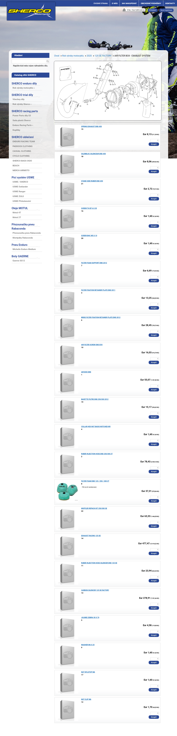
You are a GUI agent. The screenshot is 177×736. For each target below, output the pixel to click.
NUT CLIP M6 (86, 699)
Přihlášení (152, 10)
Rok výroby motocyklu (73, 55)
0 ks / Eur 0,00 (136, 10)
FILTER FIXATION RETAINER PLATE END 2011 (98, 290)
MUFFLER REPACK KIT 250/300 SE (94, 508)
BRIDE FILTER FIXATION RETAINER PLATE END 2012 (100, 317)
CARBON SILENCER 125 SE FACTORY (95, 590)
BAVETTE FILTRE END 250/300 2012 (94, 399)
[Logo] (31, 11)
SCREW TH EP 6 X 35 (89, 208)
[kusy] (154, 140)
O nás (115, 3)
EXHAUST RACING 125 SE (91, 536)
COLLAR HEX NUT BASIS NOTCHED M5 (95, 427)
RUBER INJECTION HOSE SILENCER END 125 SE (99, 563)
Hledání (18, 55)
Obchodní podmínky (151, 3)
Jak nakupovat (129, 3)
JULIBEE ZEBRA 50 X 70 (90, 617)
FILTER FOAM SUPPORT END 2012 (94, 263)
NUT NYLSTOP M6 (88, 672)
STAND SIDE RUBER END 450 (92, 181)
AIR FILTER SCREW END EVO (91, 345)
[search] (47, 61)
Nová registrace (166, 10)
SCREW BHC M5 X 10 (89, 236)
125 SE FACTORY (103, 55)
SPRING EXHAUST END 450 (91, 126)
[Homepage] (101, 3)
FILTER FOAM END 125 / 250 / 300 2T (95, 481)
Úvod (56, 55)
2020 (89, 55)
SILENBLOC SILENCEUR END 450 (93, 154)
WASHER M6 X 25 (87, 645)
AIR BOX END (86, 372)
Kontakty (170, 3)
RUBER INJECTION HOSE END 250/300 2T (97, 454)
